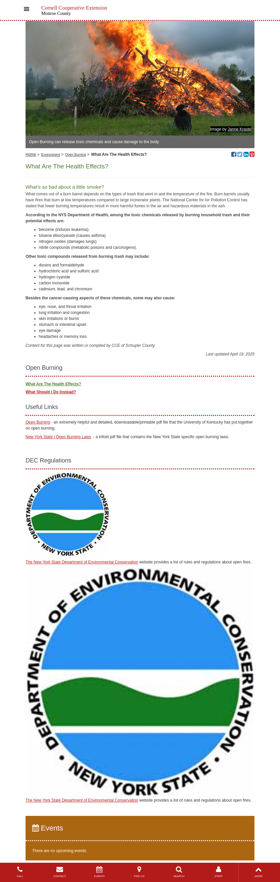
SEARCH (179, 872)
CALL (20, 872)
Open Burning (75, 154)
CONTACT (59, 872)
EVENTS (99, 872)
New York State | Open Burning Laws (58, 437)
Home (31, 154)
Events (47, 828)
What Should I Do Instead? (51, 392)
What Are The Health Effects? (53, 384)
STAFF (218, 872)
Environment (50, 154)
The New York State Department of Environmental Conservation (82, 562)
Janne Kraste (239, 129)
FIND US (139, 872)
